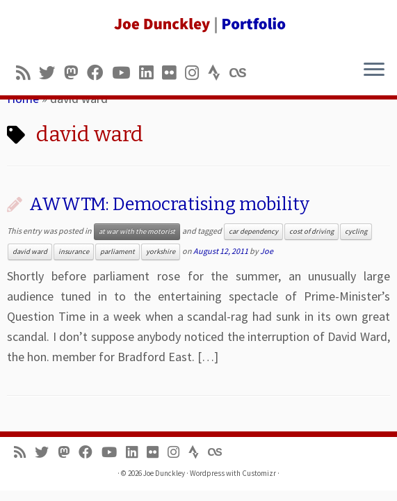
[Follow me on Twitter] (51, 73)
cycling (356, 231)
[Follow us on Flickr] (173, 73)
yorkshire (160, 251)
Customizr (259, 473)
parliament (117, 251)
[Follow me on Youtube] (125, 73)
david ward (30, 251)
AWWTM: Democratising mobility (169, 204)
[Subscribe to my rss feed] (27, 73)
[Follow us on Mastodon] (75, 73)
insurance (73, 251)
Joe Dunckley (164, 473)
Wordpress (207, 473)
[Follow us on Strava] (218, 73)
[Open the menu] (374, 70)
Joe (266, 251)
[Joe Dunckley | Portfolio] (198, 24)
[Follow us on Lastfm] (241, 73)
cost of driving (311, 231)
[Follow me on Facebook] (99, 73)
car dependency (253, 231)
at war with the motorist (137, 231)
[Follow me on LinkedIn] (150, 73)
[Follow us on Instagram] (196, 73)
